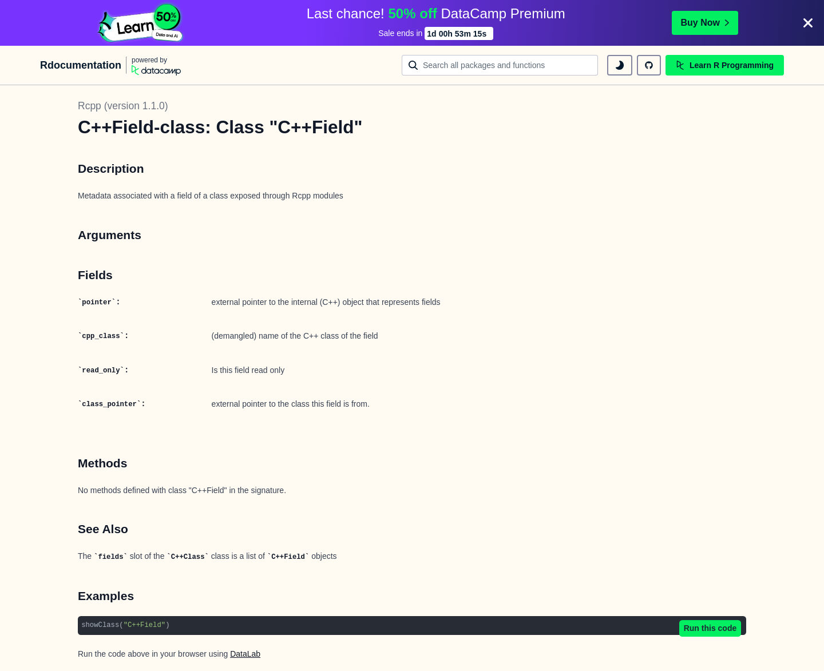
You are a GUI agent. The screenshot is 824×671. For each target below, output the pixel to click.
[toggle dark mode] (619, 65)
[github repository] (649, 65)
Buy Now (705, 22)
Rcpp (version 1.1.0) (123, 106)
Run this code (710, 628)
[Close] (808, 22)
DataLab (245, 653)
